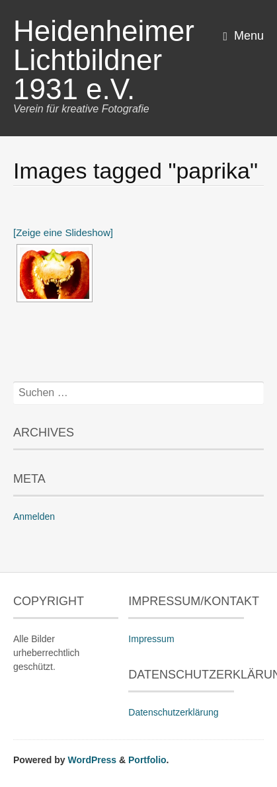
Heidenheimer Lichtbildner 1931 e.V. (103, 60)
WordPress (91, 760)
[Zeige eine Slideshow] (63, 232)
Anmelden (34, 516)
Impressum (151, 639)
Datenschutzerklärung (173, 712)
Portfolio (147, 760)
